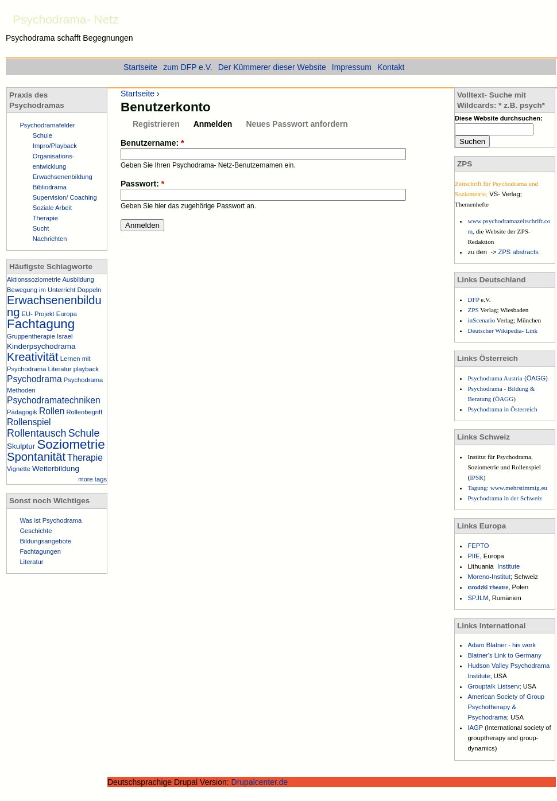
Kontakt (390, 67)
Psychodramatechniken (53, 400)
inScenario (481, 320)
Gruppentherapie (31, 336)
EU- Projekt (38, 313)
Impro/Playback (55, 145)
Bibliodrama (50, 187)
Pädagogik (22, 412)
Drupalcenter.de (259, 782)
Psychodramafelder (47, 125)
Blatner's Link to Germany (504, 655)
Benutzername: (152, 142)
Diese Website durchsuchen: (499, 118)
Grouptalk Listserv (493, 686)
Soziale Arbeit (52, 207)
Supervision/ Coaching (65, 197)
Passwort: (142, 183)
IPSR (476, 477)
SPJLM (477, 597)
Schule (42, 135)
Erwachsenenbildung (62, 176)
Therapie (45, 218)
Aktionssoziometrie (34, 279)
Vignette (18, 468)
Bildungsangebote (45, 541)
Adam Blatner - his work (501, 644)
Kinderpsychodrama (41, 346)
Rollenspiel (29, 422)
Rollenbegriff (84, 412)
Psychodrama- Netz (65, 19)
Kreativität (33, 357)
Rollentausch (37, 433)
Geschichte (36, 530)
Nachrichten (50, 238)
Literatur (60, 368)
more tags (92, 479)
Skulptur (21, 446)
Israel (64, 336)
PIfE (473, 556)
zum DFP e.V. (187, 67)
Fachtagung (41, 324)
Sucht (41, 228)
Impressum (352, 67)
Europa (66, 313)
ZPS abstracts (518, 251)
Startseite (137, 93)
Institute (508, 566)
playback (86, 368)
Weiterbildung (55, 468)
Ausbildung (78, 279)
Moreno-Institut (488, 576)
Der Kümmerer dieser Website (272, 67)
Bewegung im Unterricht (41, 289)
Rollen (51, 411)
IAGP (476, 727)
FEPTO (478, 545)
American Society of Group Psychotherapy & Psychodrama (505, 707)
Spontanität (36, 456)
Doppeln (90, 289)
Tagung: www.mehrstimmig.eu (507, 487)
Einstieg (545, 16)
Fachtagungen (40, 551)
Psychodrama (34, 379)
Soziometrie (71, 444)
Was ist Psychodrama (51, 520)
